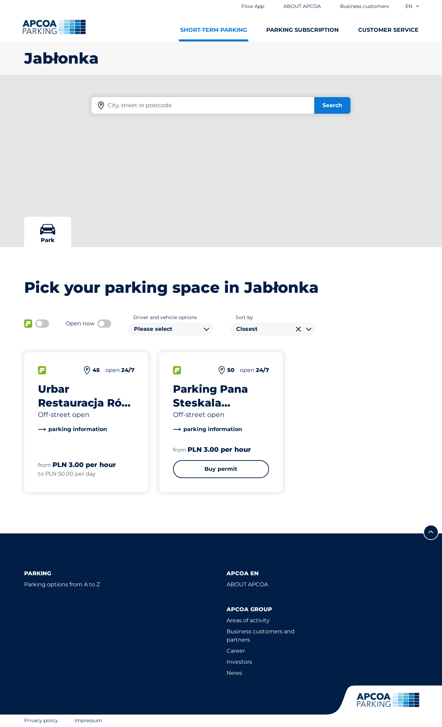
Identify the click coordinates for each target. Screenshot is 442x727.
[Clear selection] (298, 329)
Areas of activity (248, 620)
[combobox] (170, 329)
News (234, 673)
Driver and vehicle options (165, 317)
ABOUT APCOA (247, 584)
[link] (72, 429)
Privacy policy (41, 720)
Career (236, 650)
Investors (239, 662)
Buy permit (220, 469)
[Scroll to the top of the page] (431, 532)
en (412, 6)
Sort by (244, 317)
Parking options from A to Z (62, 584)
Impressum (88, 720)
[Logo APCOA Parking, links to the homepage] (54, 26)
